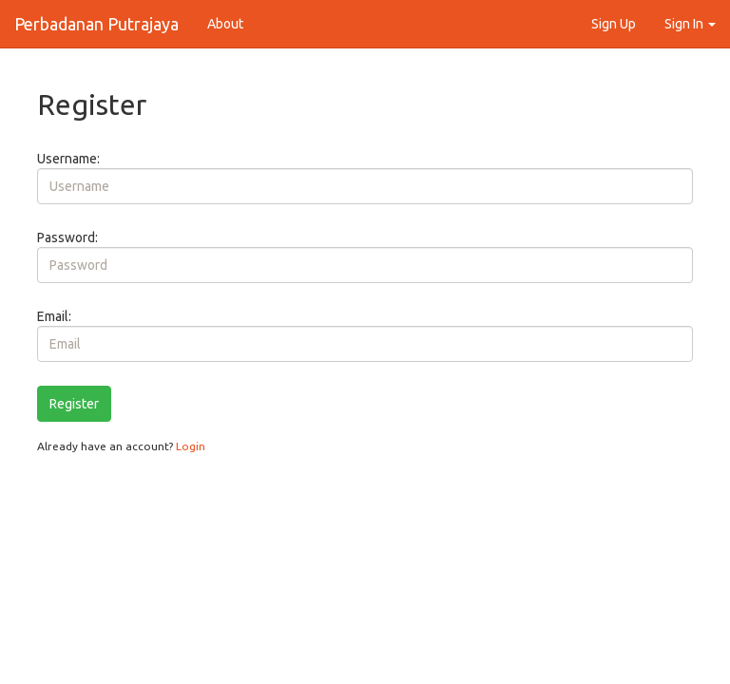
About (225, 23)
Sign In (690, 23)
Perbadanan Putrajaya (96, 23)
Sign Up (613, 23)
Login (190, 446)
